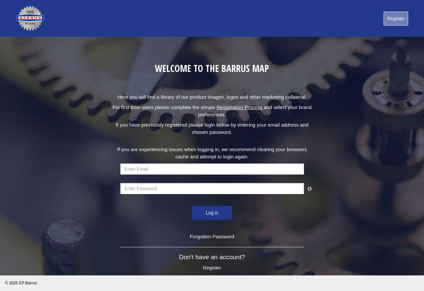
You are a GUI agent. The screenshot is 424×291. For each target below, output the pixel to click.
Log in (212, 212)
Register (395, 18)
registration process (239, 107)
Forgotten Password (212, 236)
